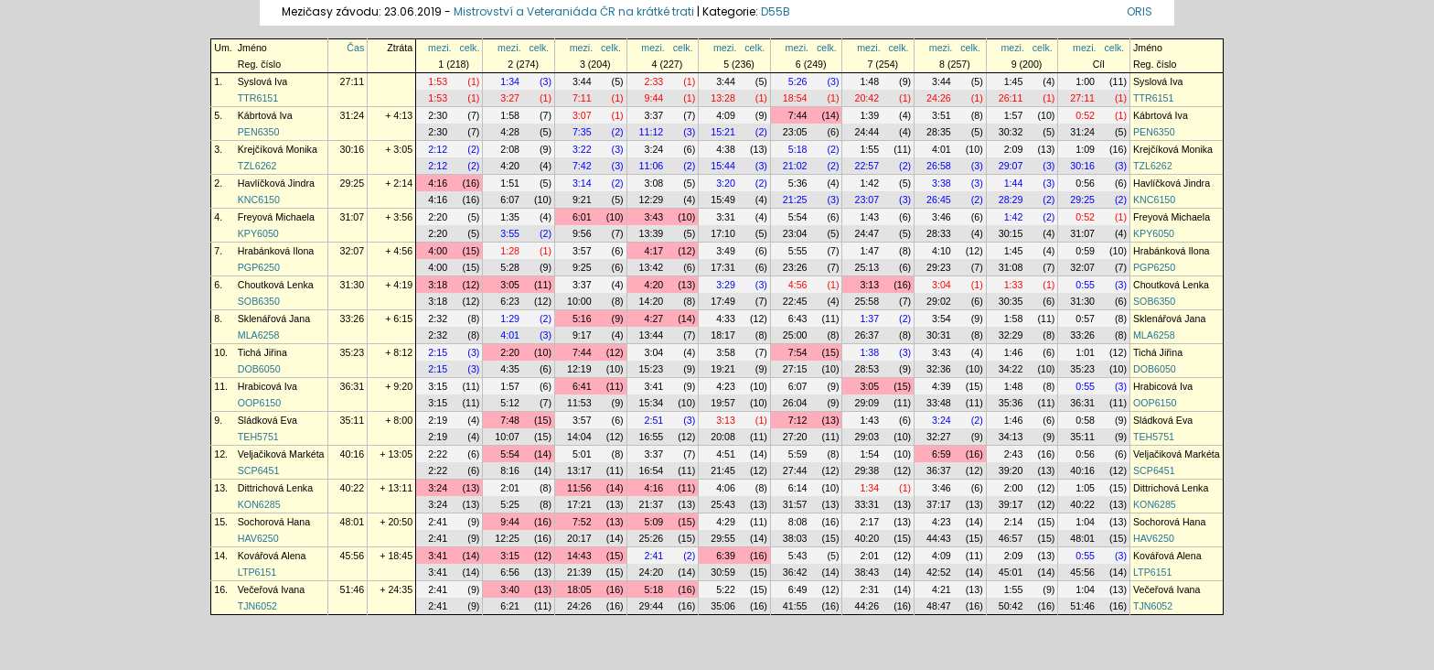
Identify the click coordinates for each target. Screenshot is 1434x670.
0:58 (1085, 420)
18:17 (723, 335)
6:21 (509, 605)
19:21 (723, 368)
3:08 (654, 183)
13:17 (579, 470)
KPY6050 (258, 233)
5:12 (509, 402)
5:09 (654, 521)
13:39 (651, 233)
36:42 (795, 572)
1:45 (1013, 81)
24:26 (938, 97)
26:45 (938, 199)
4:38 (725, 149)
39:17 (1011, 504)
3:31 (725, 216)
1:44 (1013, 183)
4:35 (509, 368)
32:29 (1011, 335)
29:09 (866, 402)
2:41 (437, 521)
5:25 (509, 504)
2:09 (1013, 149)
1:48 (869, 81)
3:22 (582, 149)
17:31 (723, 267)
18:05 (579, 589)
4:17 (654, 250)
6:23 (509, 301)
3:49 (725, 250)
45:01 (1011, 572)
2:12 (437, 149)
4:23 (725, 386)
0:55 (1085, 284)
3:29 (725, 284)
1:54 (869, 453)
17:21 (579, 504)
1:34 (509, 81)
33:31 (866, 504)
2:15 (437, 352)
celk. (469, 47)
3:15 (437, 386)
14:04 (579, 436)
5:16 (582, 318)
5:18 (798, 149)
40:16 (352, 453)
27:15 (795, 368)
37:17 (938, 504)
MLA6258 (259, 335)
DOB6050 (259, 368)
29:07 (1011, 165)
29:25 (352, 183)
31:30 (352, 284)
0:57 (1085, 318)
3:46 (941, 216)
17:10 (723, 233)
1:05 (1085, 487)
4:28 (509, 131)
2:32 (437, 318)
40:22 (352, 487)
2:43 (1013, 453)
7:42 (582, 165)
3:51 (941, 115)
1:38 (869, 352)
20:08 (723, 436)
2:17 (869, 521)
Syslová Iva (263, 81)
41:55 (795, 605)
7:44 (798, 115)
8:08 (798, 521)
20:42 (866, 97)
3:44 (582, 81)
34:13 (1011, 436)
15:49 (723, 199)
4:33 (725, 318)
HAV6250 (258, 538)
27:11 (352, 81)
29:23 (938, 267)
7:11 (582, 97)
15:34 (651, 402)
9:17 (582, 335)
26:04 (795, 402)
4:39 (941, 386)
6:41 (582, 386)
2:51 (654, 420)
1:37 (869, 318)
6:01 (582, 216)
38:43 (866, 572)
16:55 (651, 436)
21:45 (723, 470)
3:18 (437, 284)
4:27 (654, 318)
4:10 (941, 250)
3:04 (941, 284)
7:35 (582, 131)
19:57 (723, 402)
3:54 (941, 318)
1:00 (1085, 81)
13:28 (723, 97)
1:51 (509, 183)
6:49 (798, 589)
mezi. (439, 47)
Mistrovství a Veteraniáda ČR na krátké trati (575, 11)
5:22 (725, 589)
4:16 (437, 183)
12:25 (507, 538)
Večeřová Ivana (271, 589)
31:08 (1011, 267)
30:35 (1011, 301)
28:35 (938, 131)
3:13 (869, 284)
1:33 (1013, 284)
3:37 (654, 115)
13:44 (651, 335)
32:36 (938, 368)
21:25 (795, 199)
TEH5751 (258, 436)
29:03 (866, 436)
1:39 (869, 115)
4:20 (509, 165)
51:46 (352, 589)
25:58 (866, 301)
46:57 (1011, 538)
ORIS (1139, 11)
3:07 (582, 115)
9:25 (582, 267)
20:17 (579, 538)
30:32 (1011, 131)
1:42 (869, 183)
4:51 (725, 453)
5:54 (798, 216)
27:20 (795, 436)
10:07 (507, 436)
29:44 (651, 605)
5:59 (798, 453)
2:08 (509, 149)
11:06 (651, 165)
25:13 (866, 267)
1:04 (1085, 521)
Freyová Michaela (276, 216)
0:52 (1085, 115)
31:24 (352, 115)
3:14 (582, 183)
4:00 (437, 250)
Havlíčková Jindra (276, 183)
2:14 (1013, 521)
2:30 (437, 115)
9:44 (654, 97)
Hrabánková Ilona (276, 250)
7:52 (582, 521)
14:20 (651, 301)
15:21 (723, 131)
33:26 (352, 318)
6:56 (509, 572)
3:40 (509, 589)
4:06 (725, 487)
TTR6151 (258, 97)
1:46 (1013, 352)
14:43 (579, 555)
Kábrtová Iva (265, 115)
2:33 (654, 81)
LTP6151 (257, 572)
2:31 (869, 589)
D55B (775, 11)
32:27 (938, 436)
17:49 (723, 301)
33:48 (938, 402)
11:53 (579, 402)
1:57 (1013, 115)
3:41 (654, 386)
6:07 (509, 199)
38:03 (795, 538)
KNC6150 (259, 199)
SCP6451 (259, 470)
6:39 (725, 555)
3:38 (941, 183)
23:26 (795, 267)
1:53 (437, 81)
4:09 (725, 115)
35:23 (352, 352)
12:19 (579, 368)
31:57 (795, 504)
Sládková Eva (267, 420)
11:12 (651, 131)
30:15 (1011, 233)
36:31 (352, 386)
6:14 (798, 487)
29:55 (723, 538)
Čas (355, 47)
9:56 (582, 233)
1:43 (869, 216)
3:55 (509, 233)
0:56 (1085, 183)
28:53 (866, 368)
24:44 (866, 131)
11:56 (579, 487)
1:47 (869, 250)
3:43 (654, 216)
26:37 (866, 335)
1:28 (509, 250)
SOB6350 (259, 301)
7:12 (798, 420)
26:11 (1011, 97)
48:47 (938, 605)
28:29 (1011, 199)
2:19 (437, 420)
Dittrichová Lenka (275, 487)
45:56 (352, 555)
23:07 (866, 199)
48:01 (352, 521)
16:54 (651, 470)
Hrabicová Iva (267, 386)
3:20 (725, 183)
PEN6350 (259, 131)
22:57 (866, 165)
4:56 (798, 284)
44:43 (938, 538)
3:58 (725, 352)
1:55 (869, 149)
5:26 (798, 81)
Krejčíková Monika (277, 149)
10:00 (579, 301)
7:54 (798, 352)
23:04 (795, 233)
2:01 (509, 487)
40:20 (866, 538)
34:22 (1011, 368)
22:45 (795, 301)
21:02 (795, 165)
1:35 (509, 216)
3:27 (509, 97)
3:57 (582, 250)
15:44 (723, 165)
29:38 (866, 470)
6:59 (941, 453)
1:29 (509, 318)
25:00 (795, 335)
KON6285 (259, 504)
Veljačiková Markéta (281, 453)
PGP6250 (259, 267)
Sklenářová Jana (274, 318)
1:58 (509, 115)
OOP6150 (259, 402)
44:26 (866, 605)
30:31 (938, 335)
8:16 (509, 470)
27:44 (795, 470)
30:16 (352, 149)
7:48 (509, 420)
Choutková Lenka (276, 284)
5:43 (798, 555)
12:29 (651, 199)
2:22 (437, 453)
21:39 (579, 572)
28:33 (938, 233)
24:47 (866, 233)
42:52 (938, 572)
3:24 (654, 149)
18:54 (795, 97)
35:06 (723, 605)
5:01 (582, 453)
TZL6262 (257, 165)
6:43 (798, 318)
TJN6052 (257, 605)
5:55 (798, 250)
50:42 (1011, 605)
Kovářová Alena (272, 555)
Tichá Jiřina (262, 352)
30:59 (723, 572)
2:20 (437, 216)
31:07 (352, 216)
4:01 (941, 149)
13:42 (651, 267)
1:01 (1085, 352)
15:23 (651, 368)
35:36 (1011, 402)
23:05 (795, 131)
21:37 (651, 504)
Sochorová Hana (274, 521)
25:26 (651, 538)
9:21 (582, 199)
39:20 (1011, 470)
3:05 (509, 284)
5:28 (509, 267)
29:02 (938, 301)
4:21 (941, 589)
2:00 (1013, 487)
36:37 (938, 470)
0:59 (1085, 250)
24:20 (651, 572)
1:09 (1085, 149)
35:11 (352, 420)
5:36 (798, 183)
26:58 (938, 165)
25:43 (723, 504)
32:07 (352, 250)
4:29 (725, 521)
